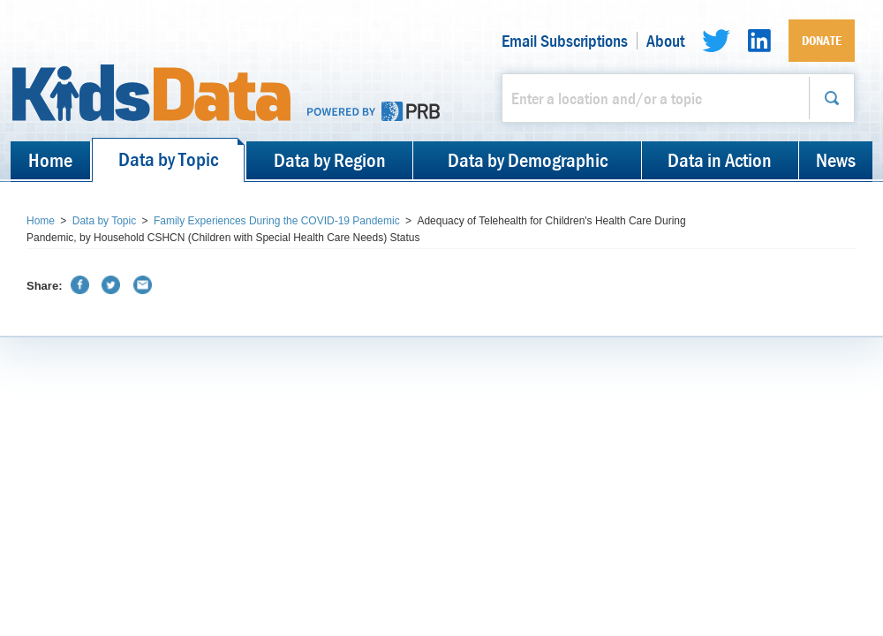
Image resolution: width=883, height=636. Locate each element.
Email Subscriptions (565, 40)
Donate (821, 40)
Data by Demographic (528, 160)
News (836, 160)
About (665, 40)
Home (50, 160)
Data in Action (720, 160)
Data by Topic (168, 159)
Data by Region (330, 160)
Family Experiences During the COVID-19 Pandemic (277, 221)
